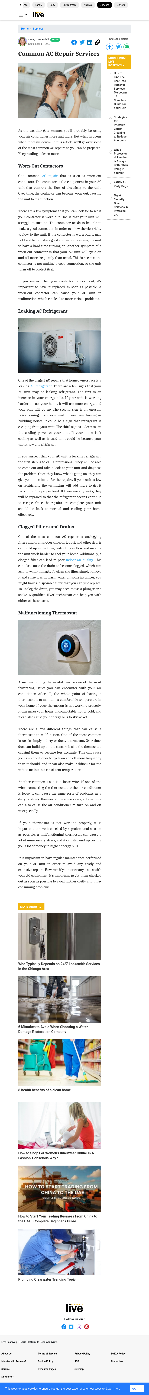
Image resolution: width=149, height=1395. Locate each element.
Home (25, 28)
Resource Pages (47, 1369)
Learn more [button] (113, 1388)
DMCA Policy (118, 1353)
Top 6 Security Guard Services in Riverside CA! (121, 205)
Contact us (117, 1361)
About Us (6, 1353)
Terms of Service (47, 1353)
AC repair (49, 176)
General (121, 5)
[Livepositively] (24, 15)
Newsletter (7, 1376)
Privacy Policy (82, 1353)
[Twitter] (70, 1326)
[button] (20, 5)
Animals (88, 5)
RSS (76, 1361)
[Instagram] (78, 1326)
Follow (55, 39)
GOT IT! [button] (137, 1388)
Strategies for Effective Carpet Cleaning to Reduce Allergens (120, 129)
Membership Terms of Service (13, 1365)
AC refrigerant (41, 386)
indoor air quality (79, 560)
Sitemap (79, 1369)
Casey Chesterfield (38, 39)
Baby (52, 5)
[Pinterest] (86, 1326)
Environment (69, 5)
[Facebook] (63, 1326)
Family (38, 5)
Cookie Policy (45, 1361)
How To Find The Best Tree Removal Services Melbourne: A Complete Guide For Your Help (120, 91)
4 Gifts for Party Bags (121, 184)
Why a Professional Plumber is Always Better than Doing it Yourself (121, 161)
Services (104, 5)
